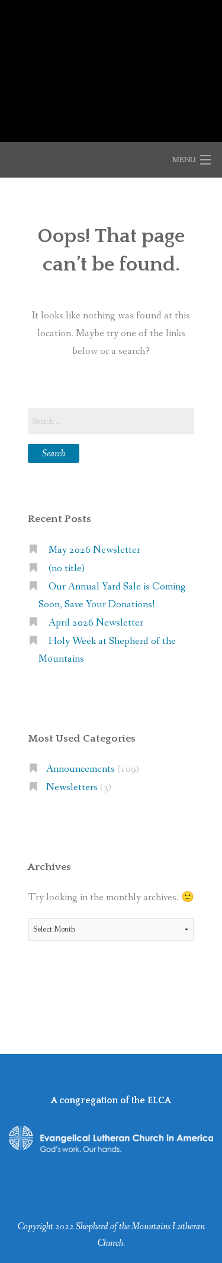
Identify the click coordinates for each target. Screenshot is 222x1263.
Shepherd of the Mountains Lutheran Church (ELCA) (111, 64)
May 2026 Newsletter (94, 550)
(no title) (67, 568)
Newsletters (72, 787)
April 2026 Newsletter (96, 623)
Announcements (80, 769)
